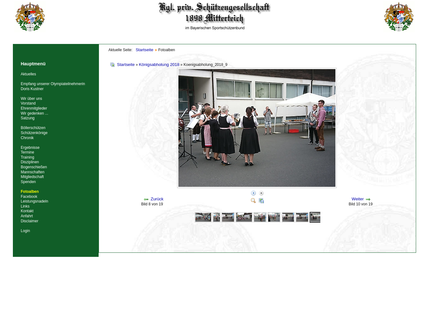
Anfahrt (27, 216)
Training (27, 157)
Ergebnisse (30, 147)
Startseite (126, 64)
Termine (27, 152)
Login (25, 231)
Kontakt (27, 211)
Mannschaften (32, 172)
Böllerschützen (33, 128)
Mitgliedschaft (32, 177)
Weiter (358, 199)
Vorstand (28, 103)
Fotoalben (30, 191)
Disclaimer (29, 221)
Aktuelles (28, 74)
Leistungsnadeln (34, 201)
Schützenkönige (34, 133)
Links (25, 206)
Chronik (27, 138)
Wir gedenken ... (34, 113)
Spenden (28, 182)
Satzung (28, 118)
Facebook (29, 196)
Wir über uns (31, 98)
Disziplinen (30, 162)
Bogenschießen (34, 167)
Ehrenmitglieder (34, 108)
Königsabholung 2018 (159, 64)
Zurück (157, 199)
